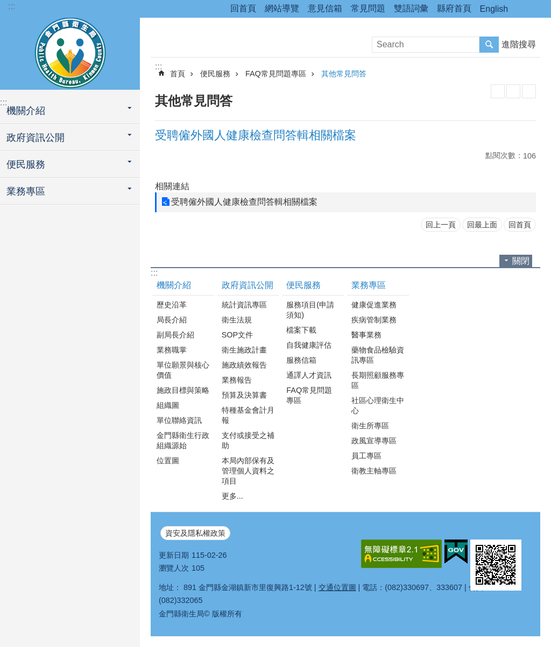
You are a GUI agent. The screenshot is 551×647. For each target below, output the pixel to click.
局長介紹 (172, 319)
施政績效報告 (244, 365)
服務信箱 (301, 360)
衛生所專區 (370, 425)
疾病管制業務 (374, 319)
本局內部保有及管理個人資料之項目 (248, 470)
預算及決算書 (244, 395)
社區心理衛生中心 (377, 405)
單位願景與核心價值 (183, 370)
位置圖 (168, 460)
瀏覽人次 (174, 568)
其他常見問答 (343, 73)
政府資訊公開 (35, 137)
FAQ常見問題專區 (275, 73)
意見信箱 (325, 8)
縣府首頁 (454, 8)
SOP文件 (237, 334)
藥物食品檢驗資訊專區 (377, 355)
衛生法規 (237, 319)
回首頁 (243, 8)
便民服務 (25, 164)
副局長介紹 (175, 334)
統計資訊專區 (244, 304)
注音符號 (529, 91)
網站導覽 (282, 8)
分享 (521, 9)
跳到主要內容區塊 (5, 5)
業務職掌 (172, 350)
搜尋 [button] (489, 45)
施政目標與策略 (183, 390)
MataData (513, 91)
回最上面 (482, 224)
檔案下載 (301, 330)
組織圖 (168, 405)
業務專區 (25, 191)
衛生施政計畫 (244, 350)
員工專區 (366, 455)
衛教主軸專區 (374, 470)
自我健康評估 (308, 345)
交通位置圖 (337, 587)
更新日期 (174, 555)
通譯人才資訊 (308, 375)
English (494, 8)
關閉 (520, 260)
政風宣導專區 (374, 440)
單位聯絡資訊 (179, 420)
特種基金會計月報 (248, 415)
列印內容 (498, 91)
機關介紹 (25, 110)
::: (11, 6)
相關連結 (172, 186)
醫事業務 (366, 334)
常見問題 (368, 8)
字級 (536, 9)
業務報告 (237, 380)
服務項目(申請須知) (310, 309)
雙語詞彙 (411, 8)
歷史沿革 (172, 304)
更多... (232, 496)
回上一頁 (441, 224)
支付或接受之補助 (248, 440)
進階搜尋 (518, 44)
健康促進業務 (374, 304)
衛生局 (70, 52)
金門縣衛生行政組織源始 (183, 440)
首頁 (177, 73)
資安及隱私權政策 (195, 533)
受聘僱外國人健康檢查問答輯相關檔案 (244, 201)
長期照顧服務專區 (377, 380)
